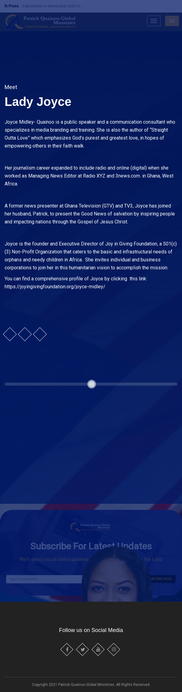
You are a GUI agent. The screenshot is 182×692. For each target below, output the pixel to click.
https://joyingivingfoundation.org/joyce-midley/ (55, 287)
